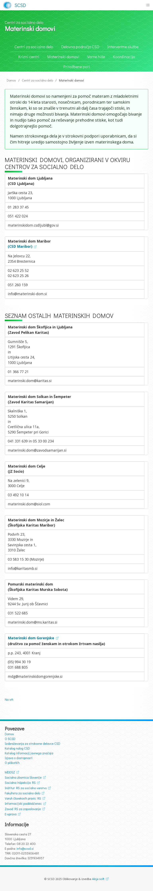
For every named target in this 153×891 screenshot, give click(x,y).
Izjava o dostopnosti (18, 758)
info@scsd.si (25, 848)
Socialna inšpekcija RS (20, 782)
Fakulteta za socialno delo (22, 793)
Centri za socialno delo (34, 46)
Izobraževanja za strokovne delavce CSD (32, 743)
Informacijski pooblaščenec (23, 803)
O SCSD (10, 739)
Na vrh (9, 699)
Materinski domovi (63, 56)
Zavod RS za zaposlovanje (23, 809)
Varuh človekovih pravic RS (23, 798)
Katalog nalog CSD (17, 748)
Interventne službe (122, 46)
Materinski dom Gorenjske (31, 638)
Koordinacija (124, 56)
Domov (11, 80)
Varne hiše (96, 56)
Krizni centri (28, 56)
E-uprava (11, 814)
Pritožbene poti (76, 66)
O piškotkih (12, 762)
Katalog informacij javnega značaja (29, 753)
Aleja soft (98, 879)
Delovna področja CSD (80, 46)
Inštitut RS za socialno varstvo (26, 788)
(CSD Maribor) (20, 246)
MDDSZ (10, 772)
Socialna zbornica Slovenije (23, 777)
